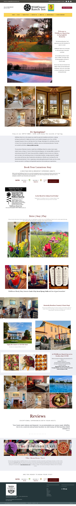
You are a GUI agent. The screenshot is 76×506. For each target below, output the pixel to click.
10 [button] (43, 435)
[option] (37, 426)
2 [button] (31, 435)
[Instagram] (69, 1)
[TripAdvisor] (71, 1)
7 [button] (39, 435)
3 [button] (32, 435)
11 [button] (45, 435)
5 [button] (35, 435)
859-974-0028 (7, 8)
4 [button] (34, 435)
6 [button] (37, 435)
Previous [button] (7, 429)
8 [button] (40, 435)
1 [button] (29, 435)
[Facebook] (67, 1)
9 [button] (42, 435)
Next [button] (68, 429)
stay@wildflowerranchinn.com (13, 1)
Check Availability (67, 7)
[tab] (29, 435)
